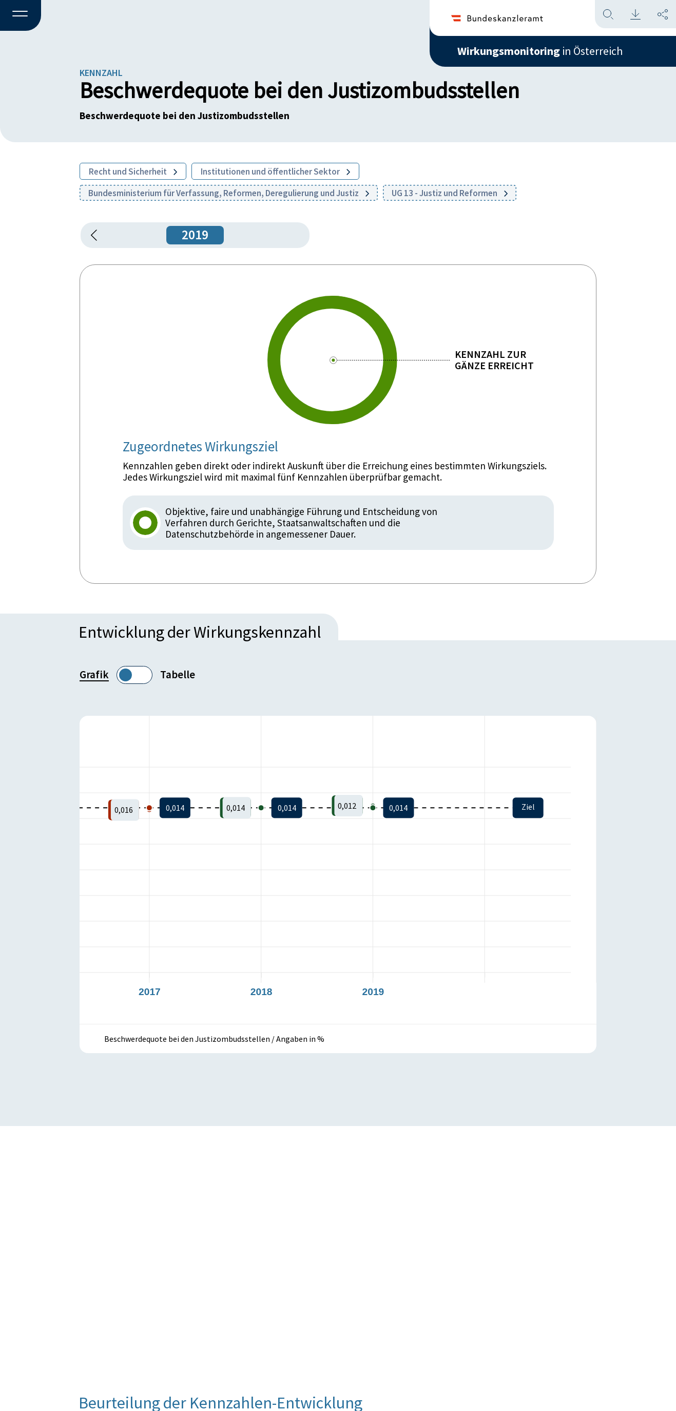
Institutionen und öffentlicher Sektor (275, 171)
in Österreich (540, 51)
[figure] (338, 870)
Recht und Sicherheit (133, 171)
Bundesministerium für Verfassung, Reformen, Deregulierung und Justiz (228, 193)
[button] (20, 16)
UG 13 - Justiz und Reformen (450, 193)
